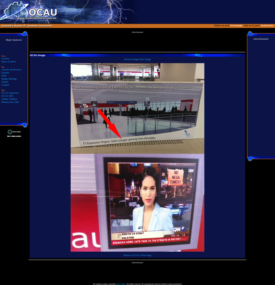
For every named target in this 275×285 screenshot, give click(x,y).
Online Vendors (9, 98)
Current (5, 58)
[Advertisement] (137, 41)
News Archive (9, 61)
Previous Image (131, 59)
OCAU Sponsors (10, 92)
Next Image (145, 59)
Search (5, 81)
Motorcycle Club (10, 102)
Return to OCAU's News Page (137, 255)
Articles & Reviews (12, 69)
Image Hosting (9, 78)
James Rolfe (120, 284)
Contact (5, 84)
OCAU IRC (8, 95)
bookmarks (268, 25)
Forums (5, 72)
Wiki (4, 75)
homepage (236, 25)
